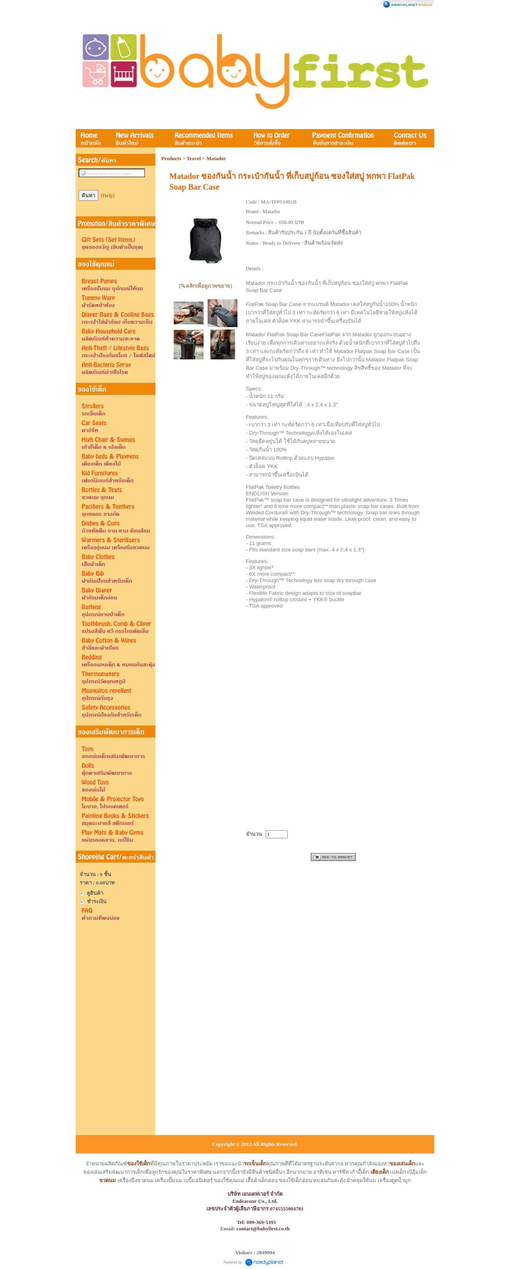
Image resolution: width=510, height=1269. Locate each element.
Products (171, 158)
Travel (193, 158)
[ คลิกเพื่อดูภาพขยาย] (205, 286)
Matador (216, 158)
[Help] (108, 195)
